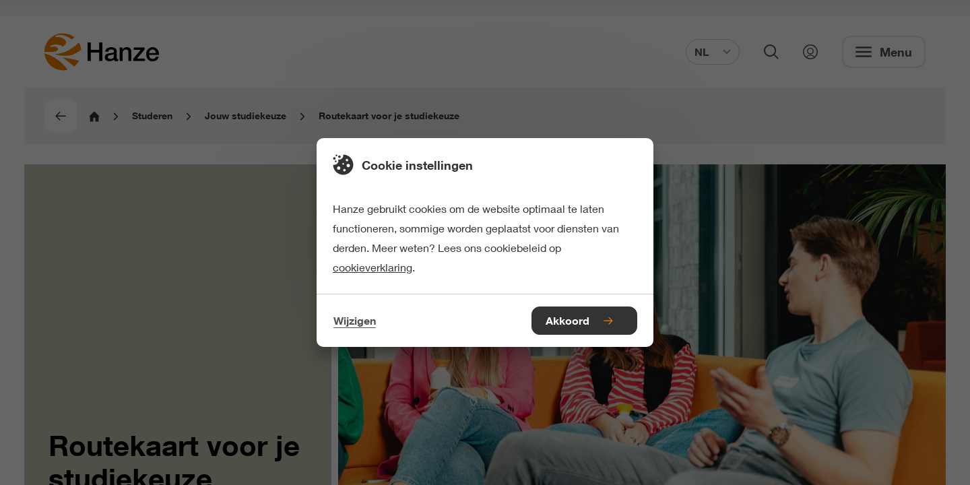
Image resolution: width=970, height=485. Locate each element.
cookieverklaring (372, 267)
